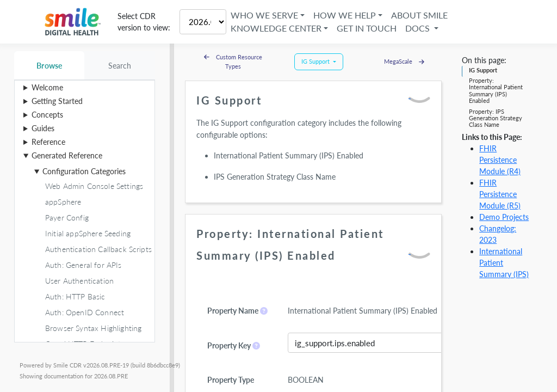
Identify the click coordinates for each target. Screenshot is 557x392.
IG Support (483, 70)
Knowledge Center (276, 28)
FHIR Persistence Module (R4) (500, 160)
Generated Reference (67, 155)
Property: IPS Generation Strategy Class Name (495, 118)
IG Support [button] (316, 61)
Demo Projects (504, 217)
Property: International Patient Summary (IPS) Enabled (496, 90)
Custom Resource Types (233, 61)
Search (120, 65)
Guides (43, 128)
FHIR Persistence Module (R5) (500, 194)
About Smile (419, 15)
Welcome (47, 87)
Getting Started (57, 101)
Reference (48, 141)
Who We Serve (264, 15)
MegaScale (404, 61)
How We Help (344, 15)
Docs (418, 28)
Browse (49, 65)
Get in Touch (367, 28)
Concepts (47, 114)
